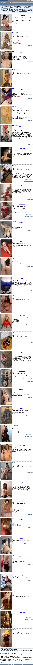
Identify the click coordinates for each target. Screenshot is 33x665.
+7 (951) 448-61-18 (22, 575)
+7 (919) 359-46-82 (22, 148)
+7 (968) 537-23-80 (22, 52)
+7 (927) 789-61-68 (22, 222)
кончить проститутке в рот (23, 11)
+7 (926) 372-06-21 (22, 389)
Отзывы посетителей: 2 (28, 181)
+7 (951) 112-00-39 (22, 315)
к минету (13, 11)
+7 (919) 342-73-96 (22, 15)
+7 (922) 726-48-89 (22, 445)
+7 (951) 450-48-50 (22, 126)
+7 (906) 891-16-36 (22, 371)
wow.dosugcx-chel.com (30, 1)
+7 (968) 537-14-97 (22, 71)
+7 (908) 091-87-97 (22, 612)
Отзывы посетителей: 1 (28, 290)
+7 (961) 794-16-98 (22, 501)
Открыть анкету (30, 24)
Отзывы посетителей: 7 (28, 342)
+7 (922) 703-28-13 (22, 89)
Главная (2, 2)
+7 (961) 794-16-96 (22, 426)
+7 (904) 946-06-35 (22, 278)
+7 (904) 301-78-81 (22, 108)
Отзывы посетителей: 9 (28, 216)
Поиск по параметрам (4, 0)
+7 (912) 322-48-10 (22, 538)
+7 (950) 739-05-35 (22, 204)
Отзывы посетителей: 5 (28, 619)
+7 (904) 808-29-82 (22, 593)
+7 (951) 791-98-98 (22, 482)
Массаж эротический (8, 2)
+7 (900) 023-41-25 (22, 259)
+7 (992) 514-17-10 (22, 185)
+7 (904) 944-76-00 (22, 241)
